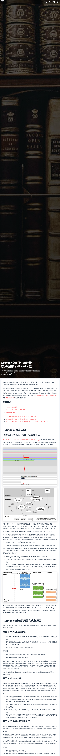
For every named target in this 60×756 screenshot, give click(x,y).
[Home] (57, 1)
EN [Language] (53, 1)
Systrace (29, 371)
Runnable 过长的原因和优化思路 (15, 410)
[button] (46, 1)
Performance (36, 371)
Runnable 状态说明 (11, 407)
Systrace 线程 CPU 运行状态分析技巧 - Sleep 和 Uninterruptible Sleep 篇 (27, 422)
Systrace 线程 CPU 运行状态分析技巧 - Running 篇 (21, 419)
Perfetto (22, 371)
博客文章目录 (10, 398)
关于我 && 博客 (10, 412)
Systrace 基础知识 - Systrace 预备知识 (45, 395)
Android (10, 371)
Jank (16, 371)
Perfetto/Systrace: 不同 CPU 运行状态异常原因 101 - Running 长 (22, 440)
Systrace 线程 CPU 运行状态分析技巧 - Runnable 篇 (21, 416)
